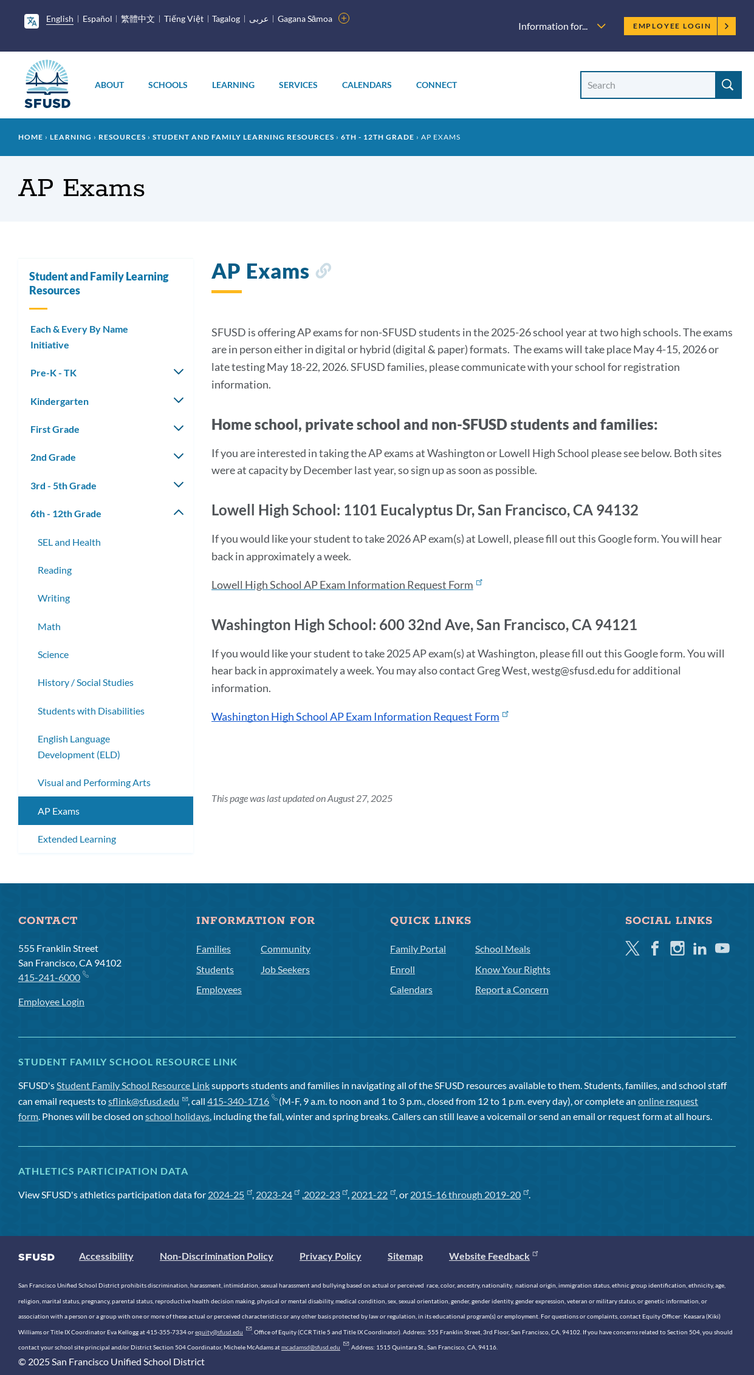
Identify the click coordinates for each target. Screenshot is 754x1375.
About (109, 85)
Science (53, 654)
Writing (54, 597)
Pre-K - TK (53, 372)
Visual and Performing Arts (94, 782)
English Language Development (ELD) (79, 746)
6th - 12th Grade (377, 136)
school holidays (177, 1116)
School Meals (502, 948)
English (60, 18)
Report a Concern (512, 989)
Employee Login (681, 25)
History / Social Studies (86, 682)
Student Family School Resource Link (133, 1085)
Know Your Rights (512, 969)
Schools (168, 85)
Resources (122, 136)
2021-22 (373, 1194)
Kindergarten (59, 401)
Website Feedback (493, 1255)
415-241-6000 (53, 976)
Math (49, 626)
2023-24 (278, 1194)
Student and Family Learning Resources (243, 136)
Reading (55, 569)
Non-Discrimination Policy (216, 1255)
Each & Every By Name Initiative (79, 336)
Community (285, 948)
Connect (436, 85)
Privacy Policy (331, 1255)
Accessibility (106, 1255)
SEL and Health (69, 542)
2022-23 (326, 1194)
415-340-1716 (242, 1101)
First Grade (55, 429)
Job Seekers (285, 969)
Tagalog (226, 18)
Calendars (367, 85)
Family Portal (418, 948)
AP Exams (59, 811)
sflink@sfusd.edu (148, 1101)
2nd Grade (53, 457)
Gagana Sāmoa (305, 18)
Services (298, 85)
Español (97, 18)
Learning (233, 85)
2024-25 (230, 1194)
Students (215, 969)
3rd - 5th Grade (63, 485)
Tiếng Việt (184, 18)
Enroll (402, 969)
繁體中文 (138, 18)
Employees (219, 989)
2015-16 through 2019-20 (469, 1194)
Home (30, 136)
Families (213, 948)
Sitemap (405, 1255)
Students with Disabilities (91, 710)
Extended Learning (77, 838)
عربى (259, 18)
